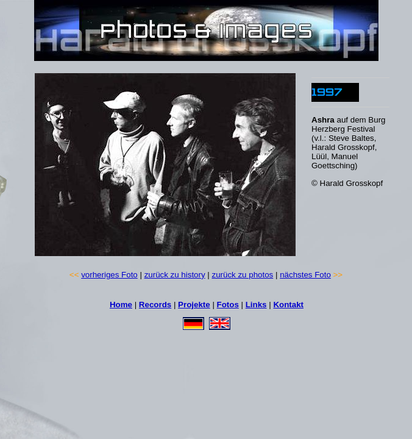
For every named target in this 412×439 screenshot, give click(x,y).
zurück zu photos (243, 274)
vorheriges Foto (109, 274)
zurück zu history (174, 274)
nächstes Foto (305, 274)
